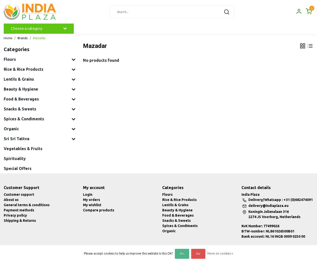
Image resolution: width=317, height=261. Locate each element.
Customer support (19, 194)
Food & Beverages (178, 215)
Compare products (98, 210)
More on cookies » (220, 253)
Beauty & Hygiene (177, 210)
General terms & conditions (27, 205)
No (198, 253)
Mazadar (39, 38)
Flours (167, 194)
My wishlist (92, 205)
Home (8, 38)
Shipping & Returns (20, 221)
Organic (169, 231)
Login (87, 194)
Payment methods (19, 210)
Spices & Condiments (180, 226)
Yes (182, 253)
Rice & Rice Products (179, 200)
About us (11, 200)
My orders (91, 200)
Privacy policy (15, 215)
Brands (23, 38)
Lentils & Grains (175, 205)
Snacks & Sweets (176, 221)
